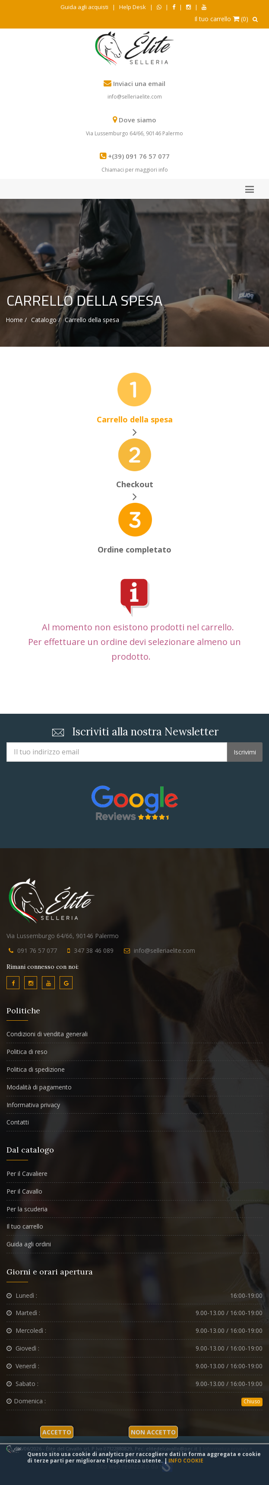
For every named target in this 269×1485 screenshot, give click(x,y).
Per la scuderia (26, 1209)
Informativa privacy (33, 1105)
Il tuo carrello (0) (221, 19)
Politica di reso (26, 1051)
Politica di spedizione (35, 1069)
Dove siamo (137, 119)
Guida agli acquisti (84, 7)
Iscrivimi (245, 752)
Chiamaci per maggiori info (134, 169)
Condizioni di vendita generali (47, 1034)
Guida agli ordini (28, 1244)
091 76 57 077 (37, 950)
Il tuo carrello (24, 1226)
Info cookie (185, 1460)
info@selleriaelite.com (135, 96)
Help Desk (132, 7)
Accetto (56, 1432)
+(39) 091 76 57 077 (139, 156)
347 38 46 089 (94, 950)
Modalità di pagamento (39, 1087)
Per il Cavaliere (26, 1173)
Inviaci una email (139, 83)
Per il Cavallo (24, 1191)
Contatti (17, 1122)
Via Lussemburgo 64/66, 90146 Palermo (134, 133)
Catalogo (44, 320)
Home (14, 320)
